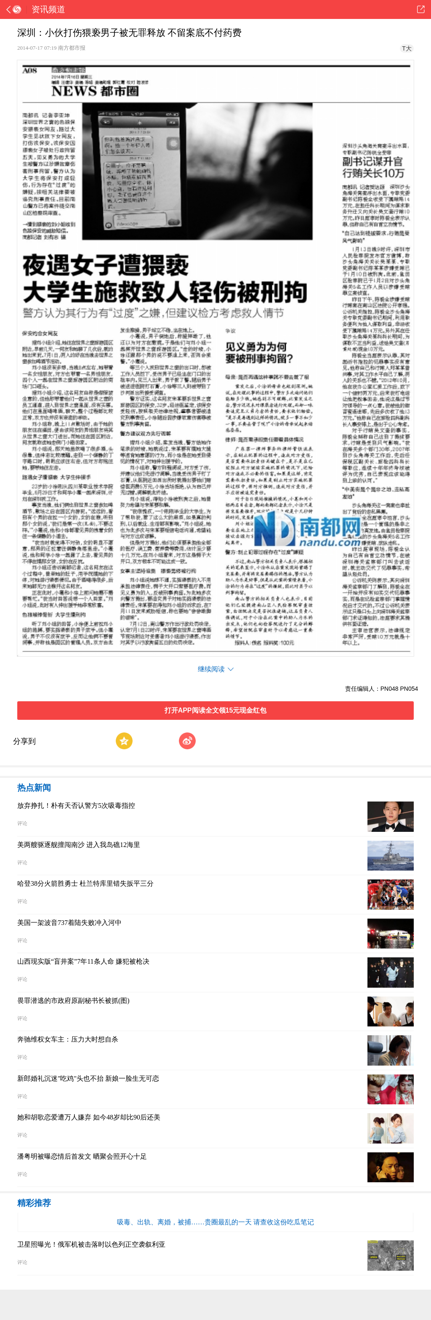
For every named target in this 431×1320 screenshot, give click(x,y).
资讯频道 (48, 9)
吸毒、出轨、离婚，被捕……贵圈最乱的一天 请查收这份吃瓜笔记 (215, 1222)
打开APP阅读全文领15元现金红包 (216, 710)
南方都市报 (71, 48)
